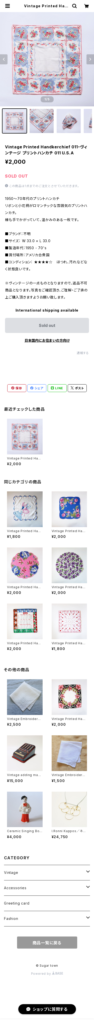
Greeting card (16, 903)
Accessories (15, 888)
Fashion (11, 918)
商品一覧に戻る (47, 942)
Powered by (47, 973)
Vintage (11, 872)
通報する (83, 353)
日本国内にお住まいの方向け (47, 340)
